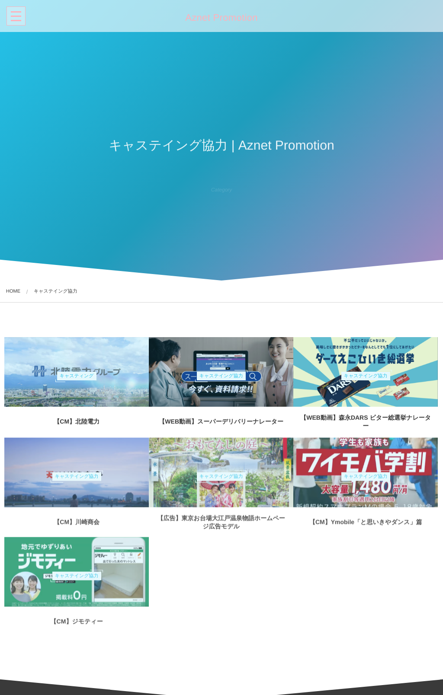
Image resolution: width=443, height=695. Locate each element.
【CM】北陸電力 (77, 421)
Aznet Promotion (220, 17)
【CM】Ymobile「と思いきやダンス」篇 (365, 525)
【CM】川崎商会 (77, 525)
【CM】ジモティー (77, 625)
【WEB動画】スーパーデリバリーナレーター (221, 421)
